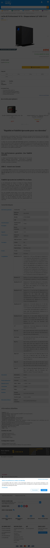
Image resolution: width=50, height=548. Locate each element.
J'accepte (44, 490)
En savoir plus (5, 487)
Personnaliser (35, 490)
